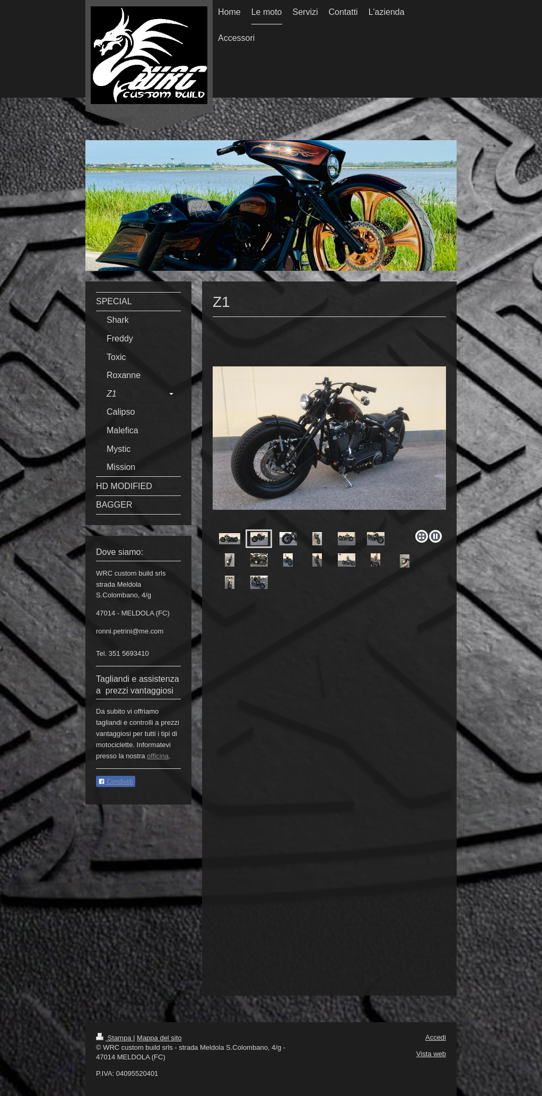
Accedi (435, 1037)
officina (158, 756)
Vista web (431, 1054)
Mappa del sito (159, 1038)
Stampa (114, 1038)
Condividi (115, 781)
